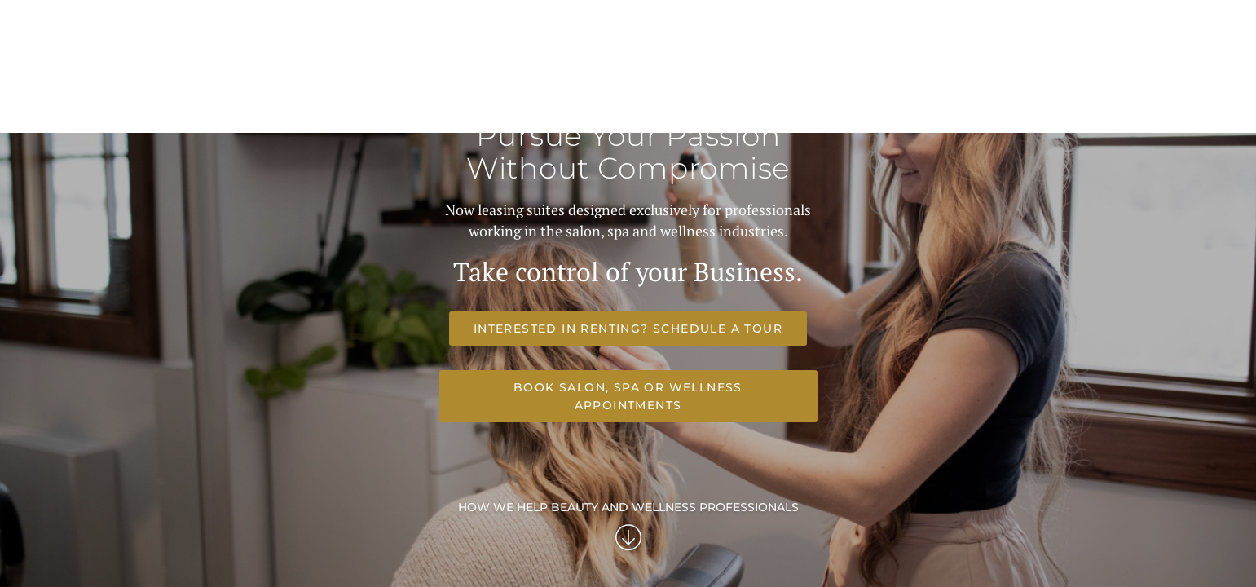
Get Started (975, 70)
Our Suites (620, 70)
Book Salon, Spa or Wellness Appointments (811, 543)
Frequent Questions (801, 70)
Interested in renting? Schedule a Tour (428, 543)
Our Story (891, 70)
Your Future (705, 70)
